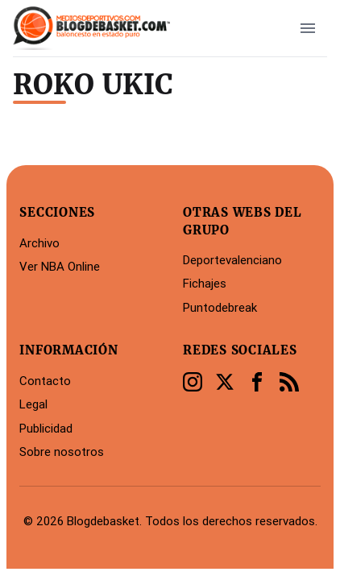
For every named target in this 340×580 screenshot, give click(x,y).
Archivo (39, 243)
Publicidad (46, 428)
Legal (33, 404)
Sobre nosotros (61, 451)
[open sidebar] (307, 28)
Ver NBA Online (59, 266)
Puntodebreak (220, 307)
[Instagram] (192, 382)
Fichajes (204, 283)
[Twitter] (224, 382)
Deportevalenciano (232, 259)
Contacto (45, 380)
